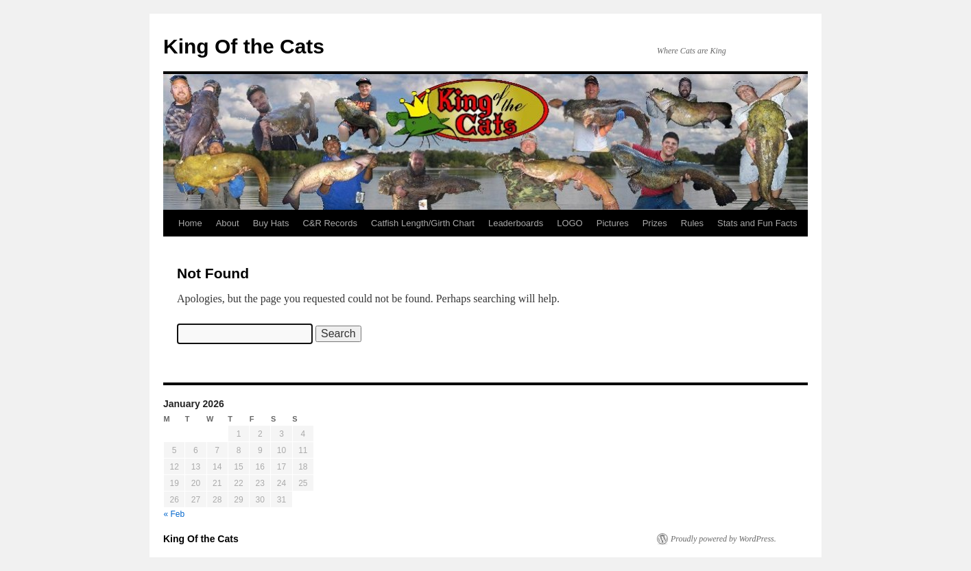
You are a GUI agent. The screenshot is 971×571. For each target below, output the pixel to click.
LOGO (570, 223)
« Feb (174, 514)
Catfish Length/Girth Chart (423, 223)
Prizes (655, 223)
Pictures (613, 223)
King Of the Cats (243, 46)
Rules (692, 223)
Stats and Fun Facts (757, 223)
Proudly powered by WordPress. (723, 539)
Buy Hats (271, 223)
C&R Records (329, 223)
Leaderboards (515, 223)
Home (190, 223)
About (227, 223)
